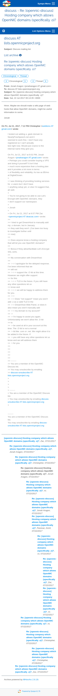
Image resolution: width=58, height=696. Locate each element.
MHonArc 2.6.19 (30, 679)
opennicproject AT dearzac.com (23, 216)
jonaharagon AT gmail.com (28, 157)
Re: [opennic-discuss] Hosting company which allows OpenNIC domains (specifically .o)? (35, 460)
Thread (23, 76)
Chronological (9, 76)
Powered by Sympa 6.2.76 (31, 691)
